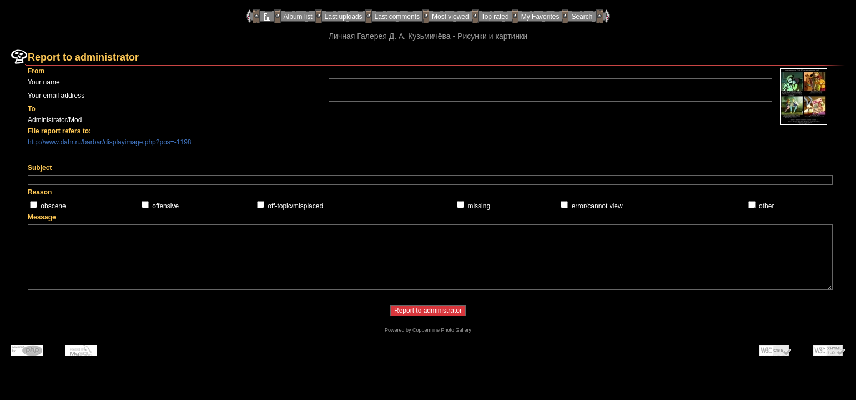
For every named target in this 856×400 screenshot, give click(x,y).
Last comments (397, 17)
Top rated (495, 17)
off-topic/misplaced (295, 206)
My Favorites (540, 17)
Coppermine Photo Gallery (441, 330)
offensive (165, 206)
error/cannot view (597, 206)
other (766, 206)
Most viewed (450, 17)
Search (581, 17)
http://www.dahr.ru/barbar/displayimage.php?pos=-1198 (110, 142)
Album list (298, 17)
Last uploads (343, 17)
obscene (53, 206)
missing (478, 206)
